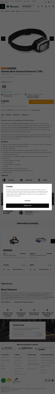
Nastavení (27, 200)
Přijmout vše (27, 205)
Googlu (20, 192)
